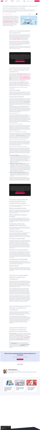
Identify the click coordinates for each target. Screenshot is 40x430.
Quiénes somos (24, 1)
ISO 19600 (21, 81)
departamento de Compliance (20, 135)
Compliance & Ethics (6, 1)
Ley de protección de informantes (8, 20)
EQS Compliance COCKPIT (13, 333)
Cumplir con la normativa (16, 38)
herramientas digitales (27, 101)
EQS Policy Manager (27, 337)
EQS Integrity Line (19, 335)
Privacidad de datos (12, 1)
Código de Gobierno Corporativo (21, 73)
